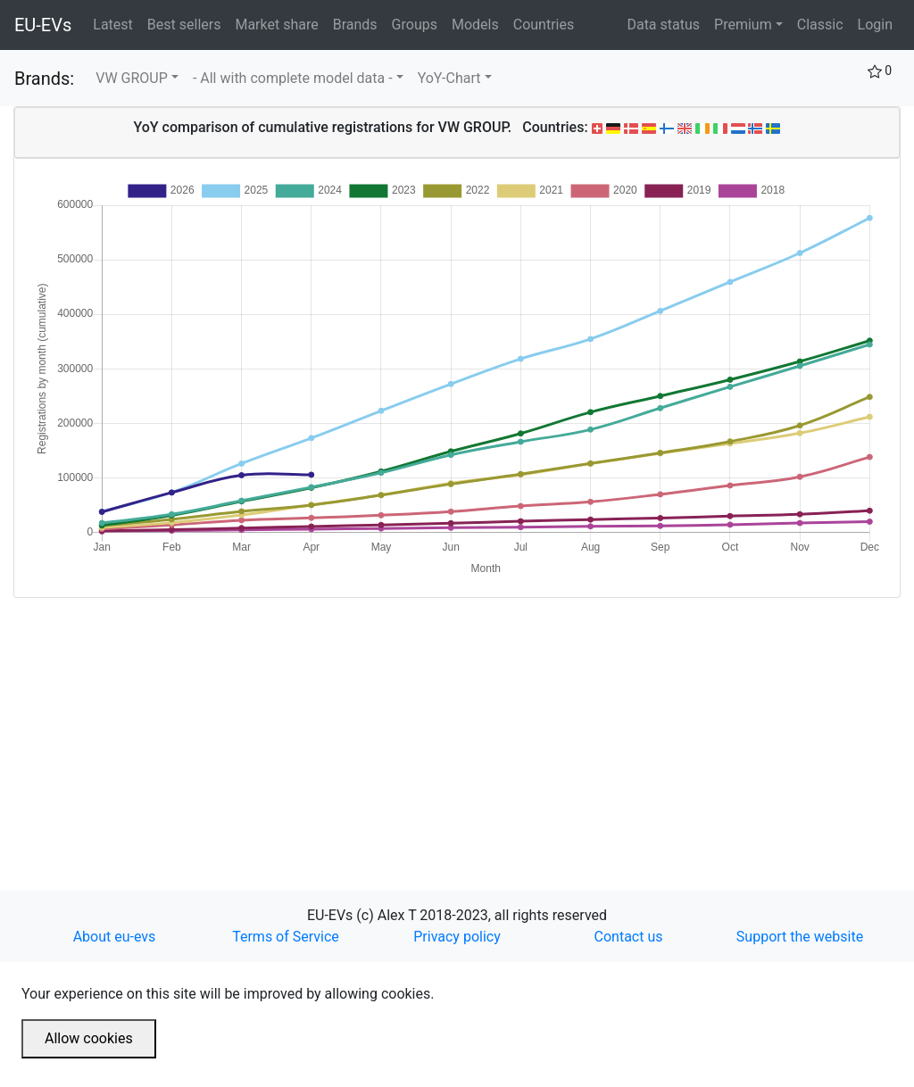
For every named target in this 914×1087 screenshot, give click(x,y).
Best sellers (187, 23)
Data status (663, 24)
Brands (359, 23)
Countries (543, 24)
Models (479, 23)
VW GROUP (132, 78)
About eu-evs (114, 936)
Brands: (44, 78)
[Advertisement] (457, 723)
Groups (418, 23)
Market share (280, 23)
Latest (116, 23)
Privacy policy (457, 936)
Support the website (799, 936)
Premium (743, 24)
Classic (820, 24)
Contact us (628, 936)
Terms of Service (285, 936)
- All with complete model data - (293, 78)
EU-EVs (42, 25)
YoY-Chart (449, 78)
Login (875, 24)
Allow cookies (89, 1038)
